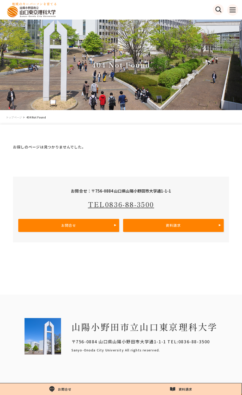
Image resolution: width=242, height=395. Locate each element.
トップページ (14, 117)
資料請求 (173, 225)
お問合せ (68, 225)
